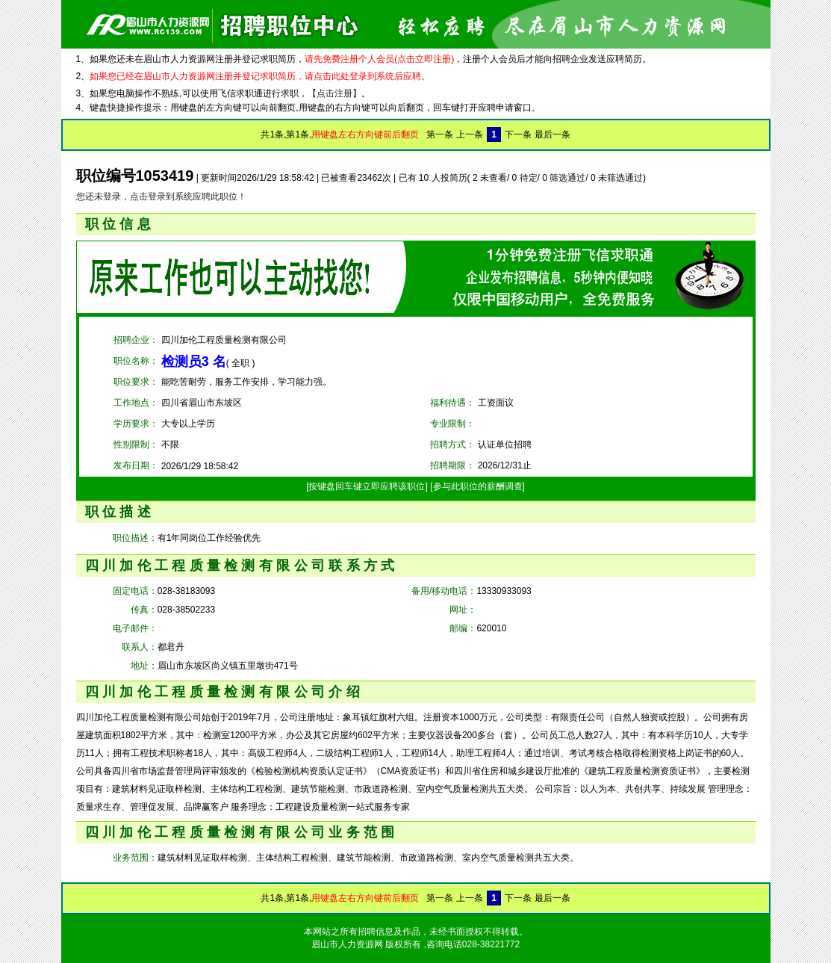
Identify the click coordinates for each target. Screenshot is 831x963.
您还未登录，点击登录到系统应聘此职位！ (161, 196)
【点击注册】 (334, 93)
